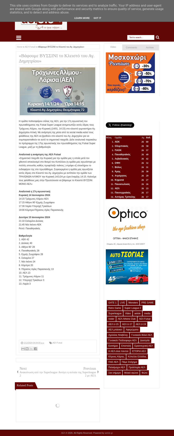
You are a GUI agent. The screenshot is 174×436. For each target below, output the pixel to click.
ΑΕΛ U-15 (113, 324)
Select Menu (19, 37)
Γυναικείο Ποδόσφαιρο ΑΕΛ (122, 340)
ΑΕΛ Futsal (57, 343)
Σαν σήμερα (114, 372)
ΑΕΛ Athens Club (127, 319)
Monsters (133, 302)
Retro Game (114, 308)
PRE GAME (147, 302)
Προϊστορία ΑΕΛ (137, 367)
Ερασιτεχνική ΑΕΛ (143, 345)
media (147, 313)
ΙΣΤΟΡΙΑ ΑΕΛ (139, 351)
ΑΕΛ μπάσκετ (115, 329)
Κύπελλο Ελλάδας (137, 356)
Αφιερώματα (132, 329)
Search (157, 37)
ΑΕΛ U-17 (127, 324)
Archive (150, 47)
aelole (137, 313)
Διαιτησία (145, 340)
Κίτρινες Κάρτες (116, 356)
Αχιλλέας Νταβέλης (118, 335)
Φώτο (144, 372)
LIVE (122, 302)
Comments (131, 47)
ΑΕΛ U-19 (141, 324)
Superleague (114, 313)
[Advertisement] (58, 313)
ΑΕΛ (63, 433)
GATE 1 (112, 302)
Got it (97, 18)
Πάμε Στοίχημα (129, 362)
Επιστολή (126, 345)
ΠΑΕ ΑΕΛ (113, 362)
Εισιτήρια (113, 345)
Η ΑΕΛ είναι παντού (118, 351)
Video (113, 47)
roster (111, 319)
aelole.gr (109, 433)
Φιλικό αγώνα (131, 372)
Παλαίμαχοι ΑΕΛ (116, 367)
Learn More (82, 18)
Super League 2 (133, 308)
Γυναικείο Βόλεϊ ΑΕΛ (141, 335)
